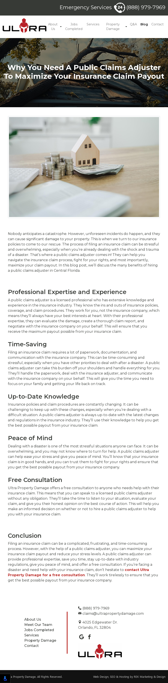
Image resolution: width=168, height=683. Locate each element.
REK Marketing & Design (149, 676)
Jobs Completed (73, 26)
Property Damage (113, 26)
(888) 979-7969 (139, 7)
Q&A (133, 24)
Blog (144, 24)
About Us (53, 26)
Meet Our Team (38, 625)
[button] (61, 26)
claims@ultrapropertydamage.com (111, 613)
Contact (157, 24)
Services (93, 24)
